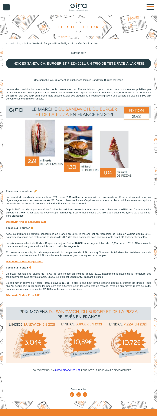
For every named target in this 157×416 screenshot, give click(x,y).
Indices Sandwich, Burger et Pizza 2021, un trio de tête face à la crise (61, 43)
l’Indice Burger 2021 (31, 261)
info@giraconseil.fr (68, 370)
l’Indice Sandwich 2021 (32, 221)
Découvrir (12, 261)
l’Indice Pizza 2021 (30, 295)
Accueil (10, 43)
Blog (18, 43)
